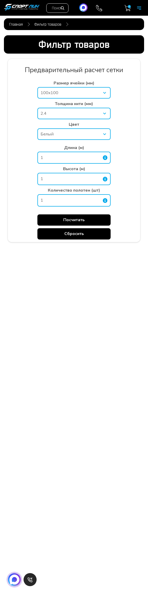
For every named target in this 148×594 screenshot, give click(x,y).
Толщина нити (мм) (74, 103)
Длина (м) (74, 147)
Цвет (74, 124)
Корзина (127, 8)
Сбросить (74, 234)
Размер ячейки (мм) (74, 83)
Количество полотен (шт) (74, 190)
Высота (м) (74, 169)
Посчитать (74, 220)
